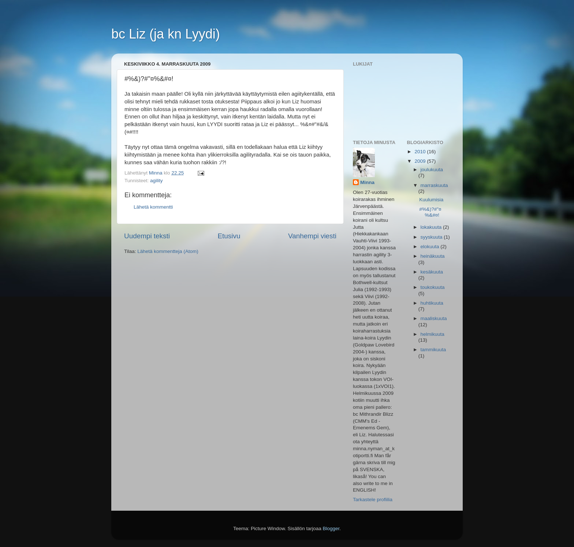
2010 (420, 151)
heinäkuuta (433, 256)
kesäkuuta (432, 272)
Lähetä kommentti (153, 207)
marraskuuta (434, 185)
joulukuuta (432, 169)
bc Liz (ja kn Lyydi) (165, 33)
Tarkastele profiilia (372, 499)
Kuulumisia (431, 199)
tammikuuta (433, 349)
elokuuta (431, 246)
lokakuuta (432, 227)
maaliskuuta (434, 318)
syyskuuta (432, 237)
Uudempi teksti (147, 236)
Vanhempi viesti (312, 236)
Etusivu (229, 236)
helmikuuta (432, 334)
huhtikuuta (432, 303)
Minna (367, 182)
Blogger (331, 528)
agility (156, 180)
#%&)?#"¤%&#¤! (430, 212)
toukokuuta (433, 287)
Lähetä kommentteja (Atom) (167, 251)
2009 (420, 161)
